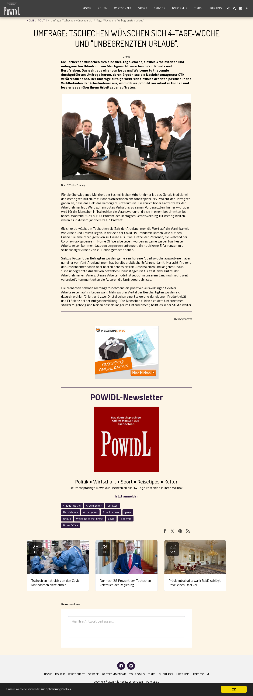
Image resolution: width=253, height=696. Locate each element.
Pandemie (125, 519)
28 (35, 548)
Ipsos (128, 512)
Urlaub (67, 519)
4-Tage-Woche (72, 505)
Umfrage (112, 505)
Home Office (70, 525)
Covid (111, 519)
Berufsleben (70, 512)
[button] (228, 8)
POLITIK (42, 20)
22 (172, 548)
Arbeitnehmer (111, 512)
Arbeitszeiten (94, 505)
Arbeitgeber (90, 512)
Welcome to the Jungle (89, 519)
